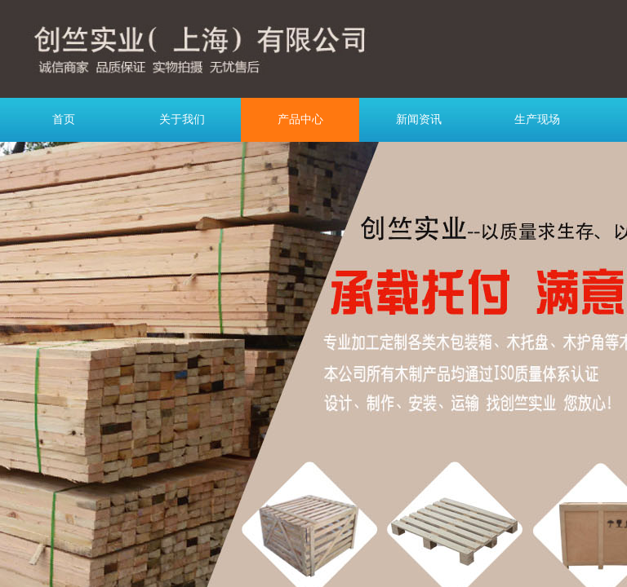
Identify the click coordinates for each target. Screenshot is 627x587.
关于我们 (182, 119)
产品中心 (300, 119)
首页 (63, 119)
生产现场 (537, 119)
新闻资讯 (419, 119)
